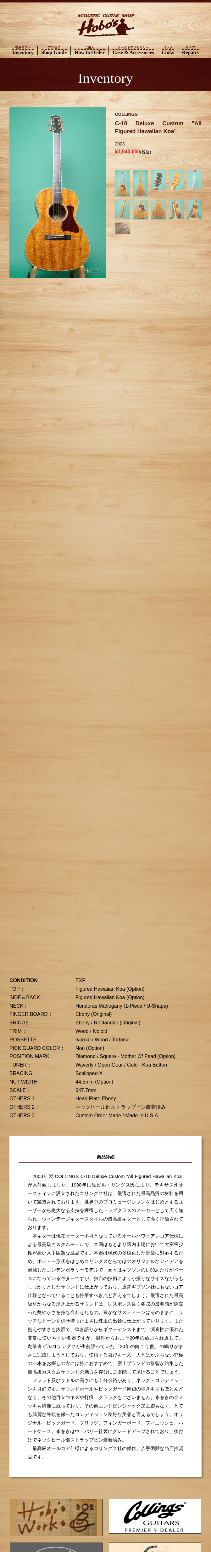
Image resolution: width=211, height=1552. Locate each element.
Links (168, 50)
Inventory (23, 50)
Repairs (190, 50)
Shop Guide (54, 50)
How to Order (90, 50)
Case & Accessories (133, 50)
